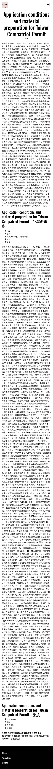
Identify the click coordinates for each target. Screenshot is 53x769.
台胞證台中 (30, 188)
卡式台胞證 (18, 380)
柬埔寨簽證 (41, 261)
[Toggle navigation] (47, 4)
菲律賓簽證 (35, 52)
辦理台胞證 (11, 597)
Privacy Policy (6, 757)
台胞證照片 (16, 118)
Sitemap (4, 753)
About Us (5, 762)
